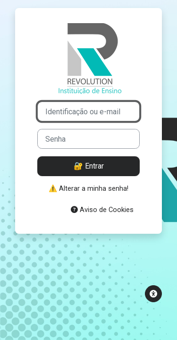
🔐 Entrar (89, 166)
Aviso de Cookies (102, 209)
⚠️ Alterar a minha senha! (88, 188)
